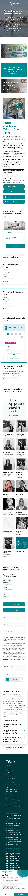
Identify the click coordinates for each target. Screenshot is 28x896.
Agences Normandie (17, 747)
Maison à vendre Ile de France (12, 799)
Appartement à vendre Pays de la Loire (14, 839)
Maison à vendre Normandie (11, 791)
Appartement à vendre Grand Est (12, 828)
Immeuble (5, 281)
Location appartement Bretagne (12, 856)
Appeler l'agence (10, 186)
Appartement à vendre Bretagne (12, 821)
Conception (8, 776)
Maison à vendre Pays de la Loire (12, 804)
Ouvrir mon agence (10, 770)
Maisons (5, 270)
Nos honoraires (14, 604)
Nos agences (8, 767)
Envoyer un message (11, 197)
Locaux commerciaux (8, 279)
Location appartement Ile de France (13, 867)
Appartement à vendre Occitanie (12, 837)
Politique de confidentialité (11, 778)
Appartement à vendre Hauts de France (14, 830)
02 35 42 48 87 (8, 584)
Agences (8, 747)
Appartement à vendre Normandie (13, 823)
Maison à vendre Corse (10, 809)
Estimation (9, 191)
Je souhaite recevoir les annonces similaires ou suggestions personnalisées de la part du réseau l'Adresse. (14, 639)
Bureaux (5, 274)
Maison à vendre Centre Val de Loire (13, 801)
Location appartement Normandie (13, 858)
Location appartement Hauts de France (14, 865)
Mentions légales (14, 610)
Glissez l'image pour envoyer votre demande (14, 675)
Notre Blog (8, 772)
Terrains (5, 276)
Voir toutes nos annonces (10, 218)
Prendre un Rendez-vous (12, 202)
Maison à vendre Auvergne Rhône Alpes (14, 784)
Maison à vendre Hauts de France (12, 797)
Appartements (7, 272)
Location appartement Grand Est (12, 863)
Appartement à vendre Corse (12, 844)
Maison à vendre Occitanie (11, 802)
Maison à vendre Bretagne (11, 789)
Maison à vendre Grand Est (11, 795)
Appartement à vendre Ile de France (13, 832)
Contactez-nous (9, 769)
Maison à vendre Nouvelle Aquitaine (13, 793)
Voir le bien (15, 246)
